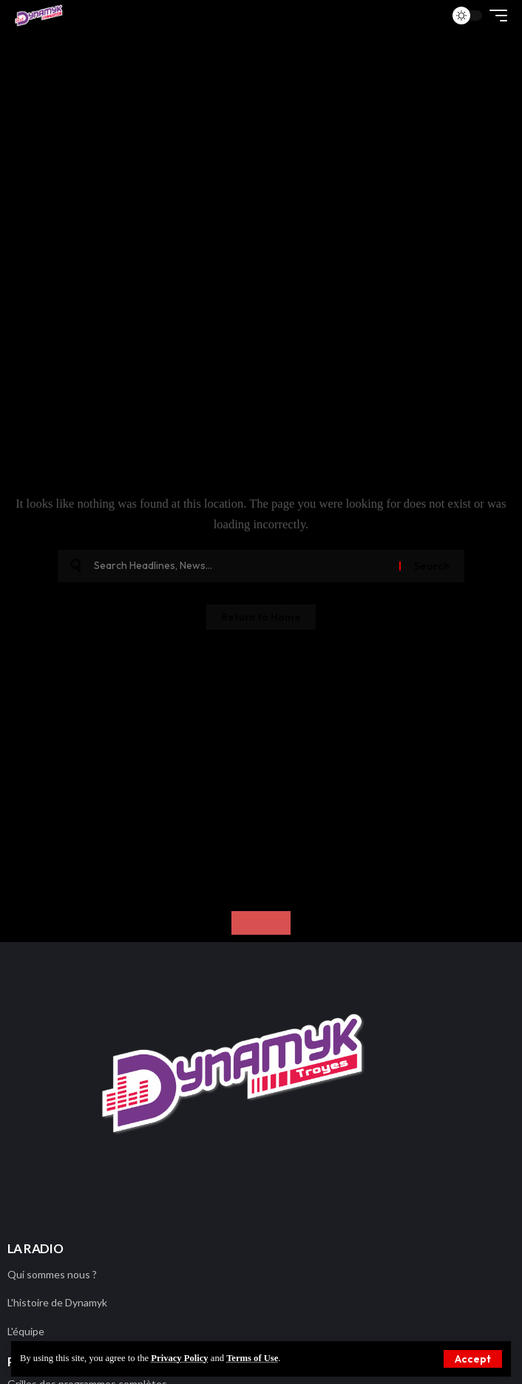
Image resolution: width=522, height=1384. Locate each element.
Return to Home (261, 617)
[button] (494, 15)
